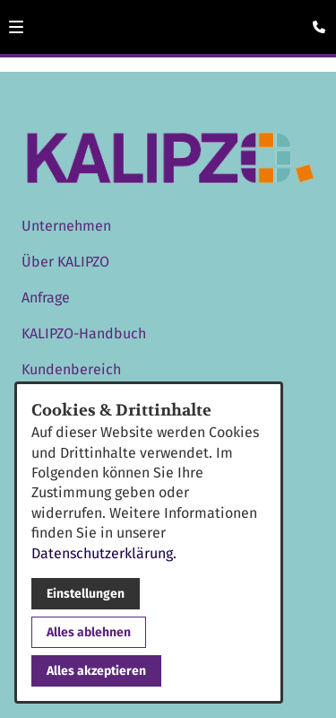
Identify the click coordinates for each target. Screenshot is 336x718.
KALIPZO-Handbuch (84, 333)
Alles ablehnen (89, 632)
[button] (16, 27)
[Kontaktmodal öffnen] (314, 21)
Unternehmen (66, 225)
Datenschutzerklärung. (104, 553)
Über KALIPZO (65, 261)
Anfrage (46, 297)
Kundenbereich (71, 369)
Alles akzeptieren (96, 671)
